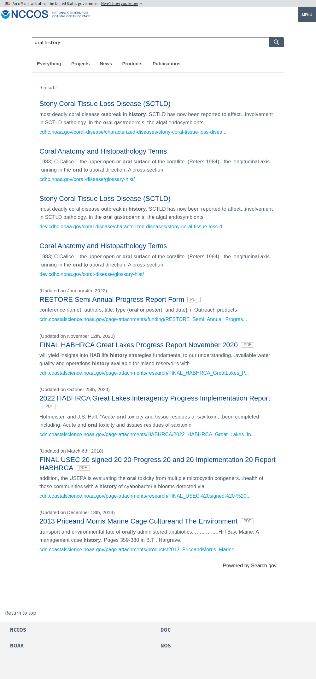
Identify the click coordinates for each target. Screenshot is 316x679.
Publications (166, 63)
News (106, 63)
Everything (49, 63)
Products (132, 63)
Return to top (20, 612)
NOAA (17, 645)
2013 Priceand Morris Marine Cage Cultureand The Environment (146, 521)
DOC (166, 629)
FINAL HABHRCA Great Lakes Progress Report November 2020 (146, 345)
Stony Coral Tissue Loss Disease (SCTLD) (105, 104)
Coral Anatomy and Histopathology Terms (103, 151)
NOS (166, 645)
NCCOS (18, 629)
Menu (307, 14)
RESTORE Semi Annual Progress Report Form (120, 299)
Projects (80, 63)
